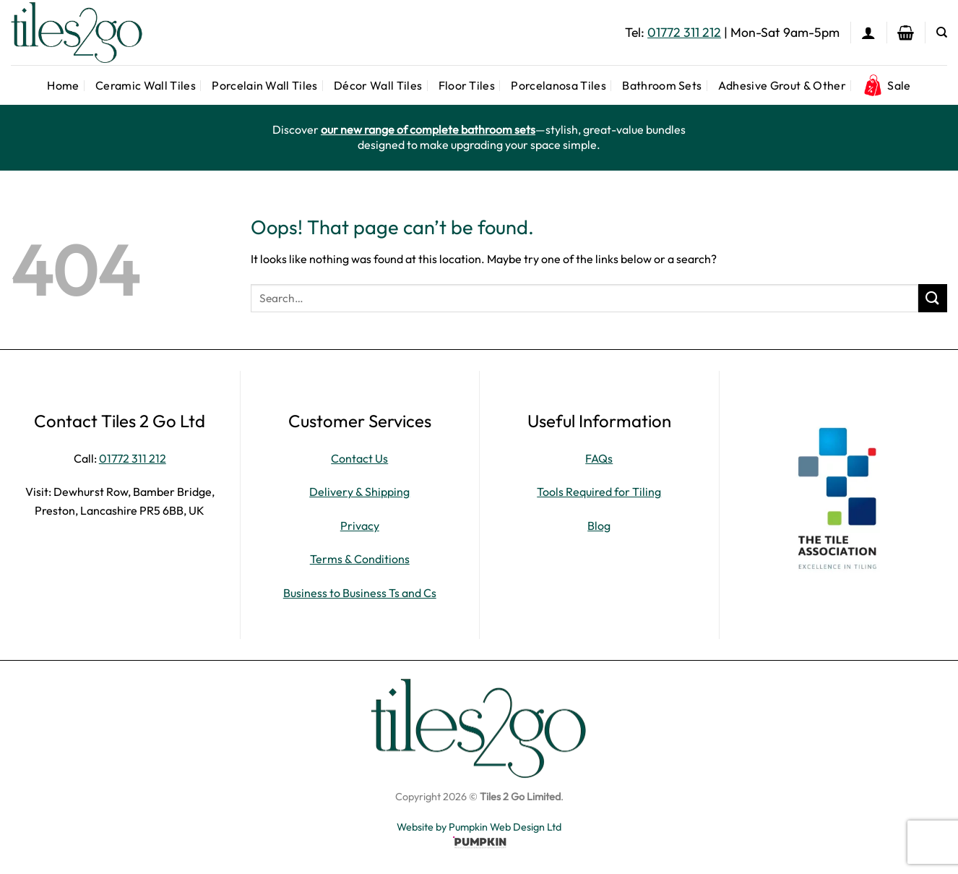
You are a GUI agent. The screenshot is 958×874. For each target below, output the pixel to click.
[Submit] (932, 298)
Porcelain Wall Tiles (264, 85)
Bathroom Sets (662, 85)
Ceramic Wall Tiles (145, 85)
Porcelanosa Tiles (558, 85)
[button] (868, 32)
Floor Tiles (467, 85)
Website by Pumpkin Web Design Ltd (479, 827)
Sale (886, 85)
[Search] (941, 32)
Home (63, 85)
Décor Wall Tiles (378, 85)
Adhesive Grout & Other (782, 85)
